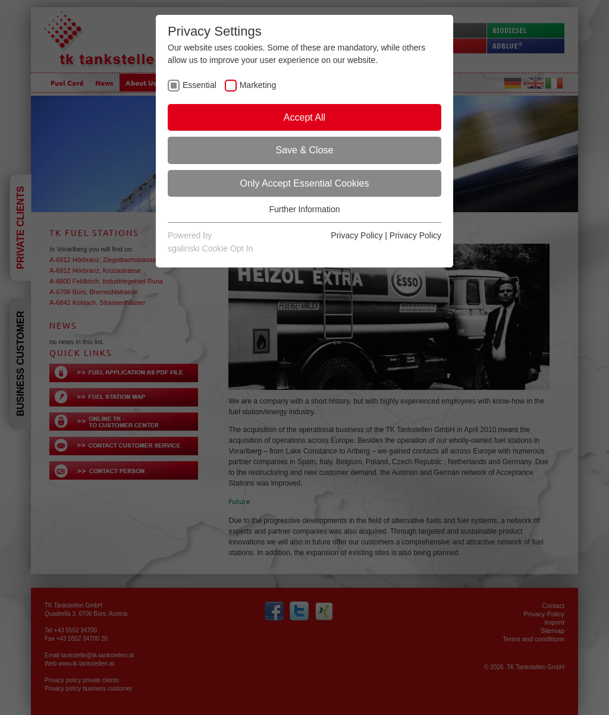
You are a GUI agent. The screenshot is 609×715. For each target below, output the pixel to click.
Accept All (304, 117)
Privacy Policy (356, 235)
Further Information (304, 209)
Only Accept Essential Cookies (304, 183)
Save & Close (305, 150)
